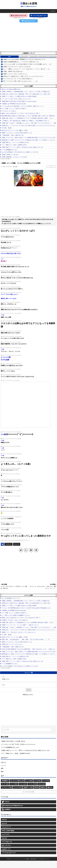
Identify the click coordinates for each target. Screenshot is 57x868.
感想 (2, 768)
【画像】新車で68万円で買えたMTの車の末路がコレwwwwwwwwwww (18, 101)
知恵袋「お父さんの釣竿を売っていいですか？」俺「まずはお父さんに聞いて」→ (21, 113)
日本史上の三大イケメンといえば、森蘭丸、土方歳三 (14, 130)
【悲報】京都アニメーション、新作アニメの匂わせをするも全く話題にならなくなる (22, 147)
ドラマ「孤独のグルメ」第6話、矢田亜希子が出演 (13, 145)
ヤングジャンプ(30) (7, 787)
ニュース (3, 765)
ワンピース (8, 544)
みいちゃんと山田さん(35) (17, 780)
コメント (51, 166)
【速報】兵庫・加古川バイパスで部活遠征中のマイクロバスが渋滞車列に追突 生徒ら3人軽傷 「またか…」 (28, 118)
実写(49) (36, 787)
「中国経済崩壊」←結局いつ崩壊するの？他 (12, 135)
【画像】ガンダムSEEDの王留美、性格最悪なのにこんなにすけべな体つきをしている (24, 59)
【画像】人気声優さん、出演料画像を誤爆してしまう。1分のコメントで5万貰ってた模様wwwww (25, 91)
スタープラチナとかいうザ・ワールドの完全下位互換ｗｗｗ (18, 78)
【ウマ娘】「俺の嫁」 (6, 128)
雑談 (16, 166)
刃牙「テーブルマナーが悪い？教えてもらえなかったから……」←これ (20, 81)
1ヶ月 (47, 56)
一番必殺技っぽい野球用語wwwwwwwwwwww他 (13, 103)
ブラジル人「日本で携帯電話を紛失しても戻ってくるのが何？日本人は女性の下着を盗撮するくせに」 (26, 608)
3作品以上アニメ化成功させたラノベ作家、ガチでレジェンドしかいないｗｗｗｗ (23, 76)
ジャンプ (16, 544)
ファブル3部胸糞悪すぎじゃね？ (9, 149)
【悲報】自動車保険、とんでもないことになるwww (14, 157)
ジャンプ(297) (14, 784)
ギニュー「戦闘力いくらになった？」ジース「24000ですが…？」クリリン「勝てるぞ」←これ (26, 69)
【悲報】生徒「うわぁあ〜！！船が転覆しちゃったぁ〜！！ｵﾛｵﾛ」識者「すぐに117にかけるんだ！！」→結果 (28, 123)
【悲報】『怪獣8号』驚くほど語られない (13, 71)
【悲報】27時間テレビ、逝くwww (9, 154)
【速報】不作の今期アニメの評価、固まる (13, 741)
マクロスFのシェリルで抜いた (8, 111)
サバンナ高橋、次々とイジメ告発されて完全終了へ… (14, 108)
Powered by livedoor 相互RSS (6, 158)
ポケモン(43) (41, 784)
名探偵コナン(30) (28, 787)
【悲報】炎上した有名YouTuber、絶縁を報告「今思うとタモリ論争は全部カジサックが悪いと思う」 (26, 94)
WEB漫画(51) (5, 780)
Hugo (27, 859)
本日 (9, 56)
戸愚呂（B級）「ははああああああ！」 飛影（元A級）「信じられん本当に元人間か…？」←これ (25, 639)
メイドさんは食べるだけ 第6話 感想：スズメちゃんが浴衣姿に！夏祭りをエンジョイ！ (22, 106)
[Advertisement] (28, 37)
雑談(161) (49, 787)
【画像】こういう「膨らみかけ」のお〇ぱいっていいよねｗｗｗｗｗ (18, 632)
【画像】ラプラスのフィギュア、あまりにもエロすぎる (16, 66)
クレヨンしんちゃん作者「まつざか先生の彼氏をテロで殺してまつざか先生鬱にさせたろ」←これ (27, 64)
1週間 (28, 56)
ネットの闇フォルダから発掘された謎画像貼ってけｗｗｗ (15, 615)
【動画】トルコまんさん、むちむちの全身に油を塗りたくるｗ (16, 132)
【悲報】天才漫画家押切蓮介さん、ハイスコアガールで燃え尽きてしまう (21, 61)
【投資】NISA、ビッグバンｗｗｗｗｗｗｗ (12, 644)
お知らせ (3, 762)
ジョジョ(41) (23, 784)
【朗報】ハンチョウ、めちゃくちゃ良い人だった (15, 74)
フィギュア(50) (32, 784)
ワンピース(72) (17, 787)
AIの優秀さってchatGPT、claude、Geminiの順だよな (14, 620)
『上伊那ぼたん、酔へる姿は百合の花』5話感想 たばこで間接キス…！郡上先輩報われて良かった (25, 120)
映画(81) (43, 787)
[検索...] (28, 729)
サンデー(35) (5, 784)
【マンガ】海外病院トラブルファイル (10, 598)
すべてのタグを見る (28, 792)
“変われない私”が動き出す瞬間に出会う (11, 89)
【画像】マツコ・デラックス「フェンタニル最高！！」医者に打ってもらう (20, 625)
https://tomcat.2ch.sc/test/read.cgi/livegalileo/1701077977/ (17, 540)
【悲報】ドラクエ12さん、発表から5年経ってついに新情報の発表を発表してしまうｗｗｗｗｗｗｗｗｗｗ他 (28, 137)
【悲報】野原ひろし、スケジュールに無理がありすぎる (15, 142)
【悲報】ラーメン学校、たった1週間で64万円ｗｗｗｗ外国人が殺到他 (18, 96)
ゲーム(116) (46, 780)
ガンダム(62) (37, 780)
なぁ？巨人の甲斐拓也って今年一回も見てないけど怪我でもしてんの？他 (19, 152)
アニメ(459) (29, 780)
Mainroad (33, 859)
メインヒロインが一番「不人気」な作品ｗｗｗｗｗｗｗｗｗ (16, 99)
